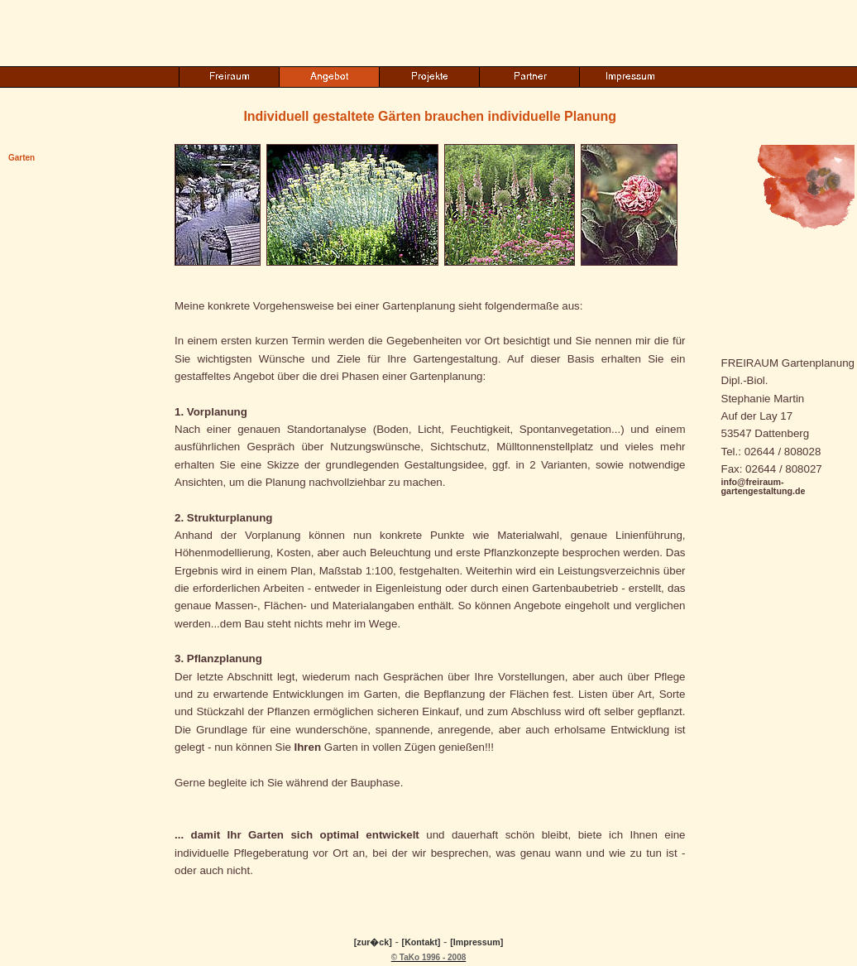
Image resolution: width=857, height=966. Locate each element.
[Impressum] (476, 942)
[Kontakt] (421, 942)
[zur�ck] (373, 942)
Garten (21, 157)
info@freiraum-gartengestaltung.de (763, 486)
